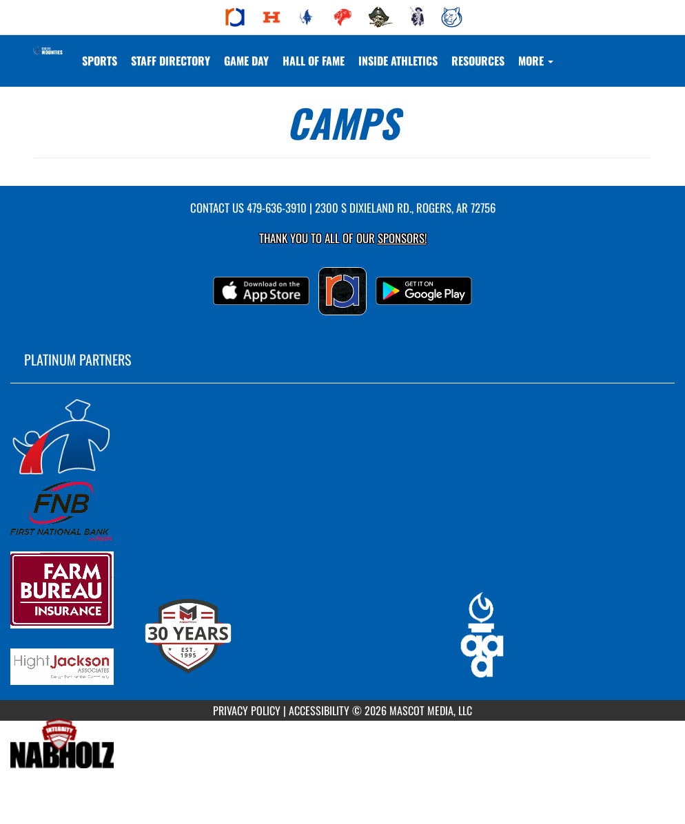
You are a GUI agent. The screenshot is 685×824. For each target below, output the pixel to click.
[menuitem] (235, 17)
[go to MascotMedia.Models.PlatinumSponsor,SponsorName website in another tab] (342, 435)
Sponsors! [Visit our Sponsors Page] (402, 237)
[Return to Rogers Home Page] (47, 52)
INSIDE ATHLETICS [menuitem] (398, 60)
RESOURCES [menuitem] (477, 60)
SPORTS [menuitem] (99, 60)
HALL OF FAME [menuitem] (314, 60)
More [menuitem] (535, 60)
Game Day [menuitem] (246, 60)
